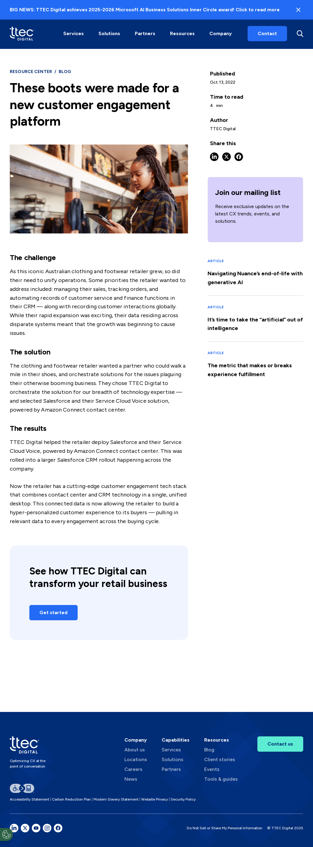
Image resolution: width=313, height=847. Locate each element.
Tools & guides (221, 779)
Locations (135, 759)
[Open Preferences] (6, 834)
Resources (182, 33)
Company (220, 33)
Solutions (109, 33)
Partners (145, 33)
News (130, 779)
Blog (209, 750)
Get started (53, 612)
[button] (73, 34)
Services (73, 33)
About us (134, 750)
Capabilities (176, 740)
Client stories (219, 759)
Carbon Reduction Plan (71, 799)
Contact (267, 33)
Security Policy (183, 799)
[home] (22, 34)
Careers (133, 769)
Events (211, 769)
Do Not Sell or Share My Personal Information (224, 828)
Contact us (280, 744)
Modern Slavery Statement (116, 799)
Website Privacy (154, 799)
